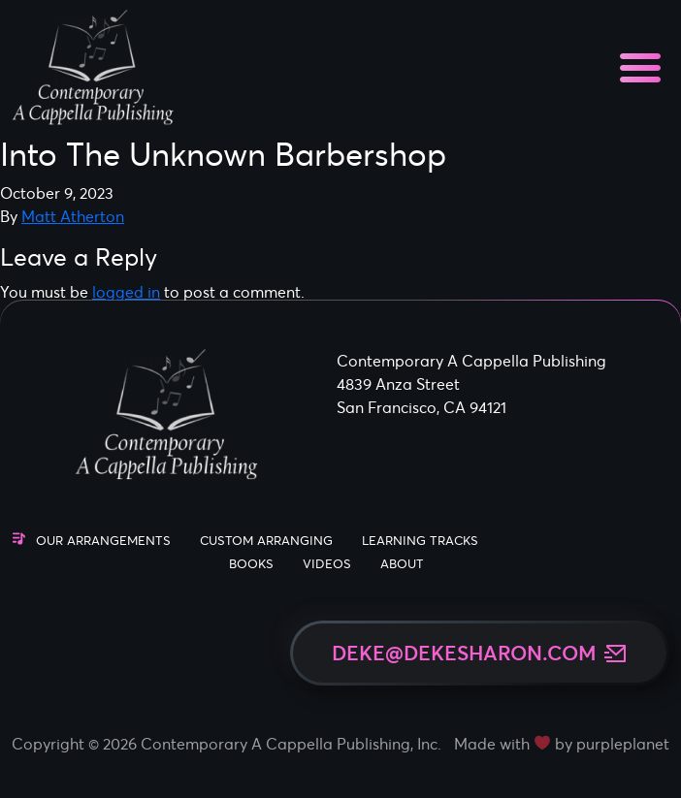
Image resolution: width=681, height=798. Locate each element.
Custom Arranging (266, 540)
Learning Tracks (420, 540)
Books (251, 564)
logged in (126, 292)
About (402, 564)
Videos (327, 564)
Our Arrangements (103, 540)
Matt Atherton (72, 216)
